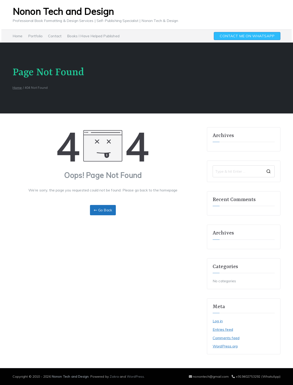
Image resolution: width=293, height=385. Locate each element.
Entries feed (223, 329)
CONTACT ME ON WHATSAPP (247, 36)
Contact (55, 36)
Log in (218, 321)
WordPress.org (225, 346)
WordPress (135, 376)
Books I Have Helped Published (93, 36)
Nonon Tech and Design (63, 11)
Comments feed (226, 338)
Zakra (114, 376)
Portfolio (35, 36)
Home (18, 36)
